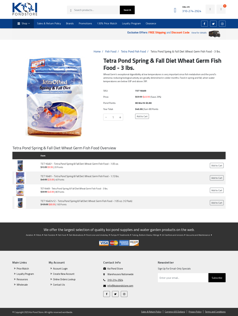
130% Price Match (107, 23)
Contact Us (59, 285)
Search (127, 10)
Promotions (85, 23)
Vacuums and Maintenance (198, 235)
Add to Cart (142, 116)
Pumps (114, 235)
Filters (38, 235)
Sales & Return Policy (49, 23)
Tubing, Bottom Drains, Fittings (145, 235)
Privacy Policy (195, 311)
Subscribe (217, 278)
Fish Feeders (49, 235)
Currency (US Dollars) (175, 311)
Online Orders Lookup (64, 279)
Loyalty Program (131, 23)
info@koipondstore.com (120, 286)
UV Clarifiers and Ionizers (172, 235)
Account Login (60, 268)
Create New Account (64, 274)
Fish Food (110, 51)
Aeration (29, 235)
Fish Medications (76, 235)
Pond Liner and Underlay (97, 235)
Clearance (151, 23)
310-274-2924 (115, 280)
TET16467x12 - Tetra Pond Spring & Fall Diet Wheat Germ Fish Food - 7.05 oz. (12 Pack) (86, 201)
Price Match (23, 268)
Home (97, 51)
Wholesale (22, 285)
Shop (22, 23)
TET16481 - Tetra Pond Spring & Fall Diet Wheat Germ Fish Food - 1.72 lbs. (79, 176)
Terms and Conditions (215, 311)
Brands (70, 23)
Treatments (124, 235)
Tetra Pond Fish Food (133, 51)
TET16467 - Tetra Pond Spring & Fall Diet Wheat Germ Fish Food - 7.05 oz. (79, 164)
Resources (22, 279)
